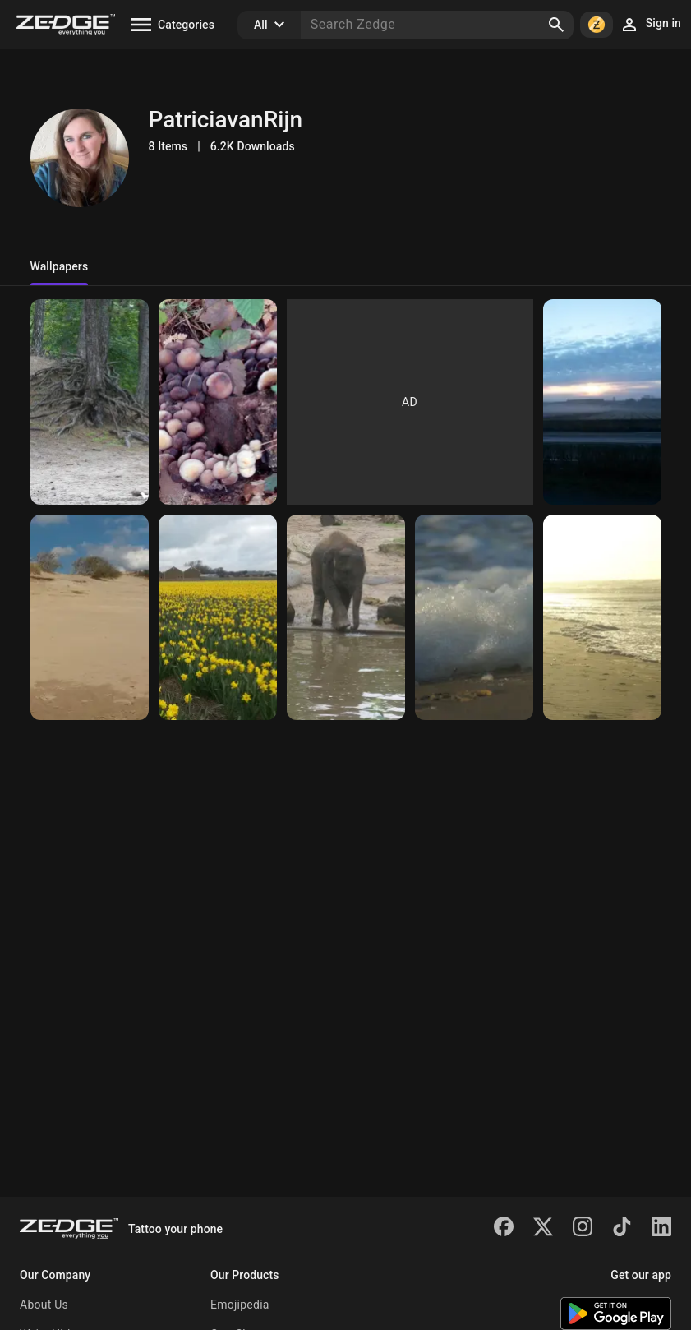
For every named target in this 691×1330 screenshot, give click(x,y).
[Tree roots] (89, 402)
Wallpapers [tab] (59, 266)
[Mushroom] (218, 402)
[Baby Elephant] (346, 617)
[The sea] (474, 617)
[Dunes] (89, 617)
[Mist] (602, 402)
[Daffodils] (218, 617)
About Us (44, 1304)
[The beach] (602, 617)
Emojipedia (239, 1304)
